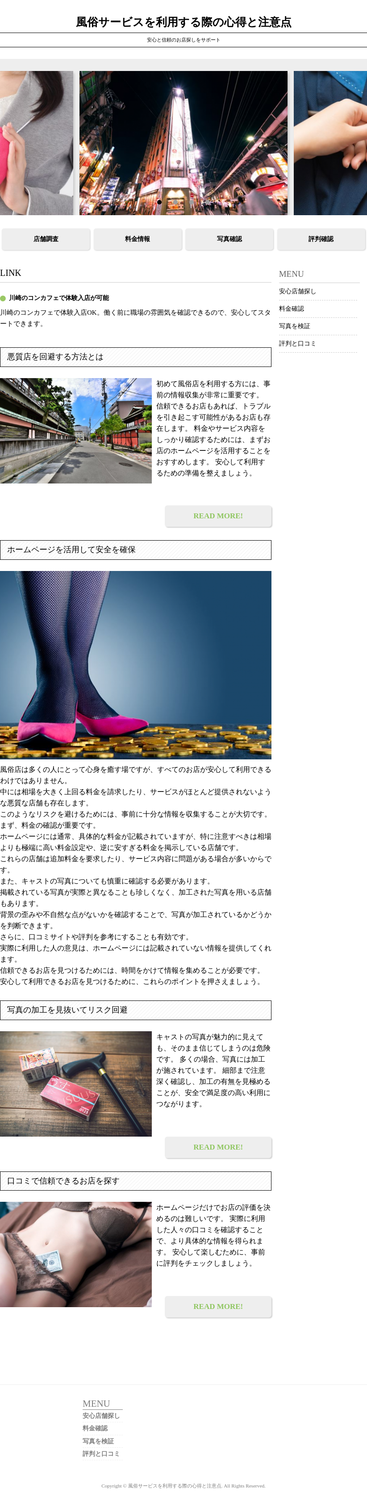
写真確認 (229, 239)
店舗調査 (45, 239)
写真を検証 (294, 326)
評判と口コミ (298, 343)
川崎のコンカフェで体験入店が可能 (59, 298)
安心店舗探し (298, 291)
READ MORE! (218, 516)
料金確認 (291, 308)
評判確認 (321, 239)
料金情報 (137, 239)
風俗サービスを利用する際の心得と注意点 (184, 22)
